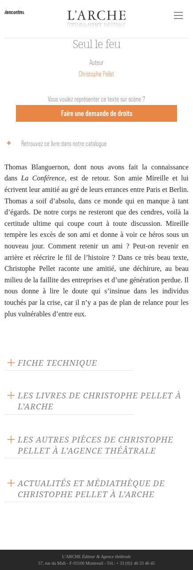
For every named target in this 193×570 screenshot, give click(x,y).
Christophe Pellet (96, 74)
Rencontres (14, 12)
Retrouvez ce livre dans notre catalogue (54, 143)
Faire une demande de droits (96, 113)
